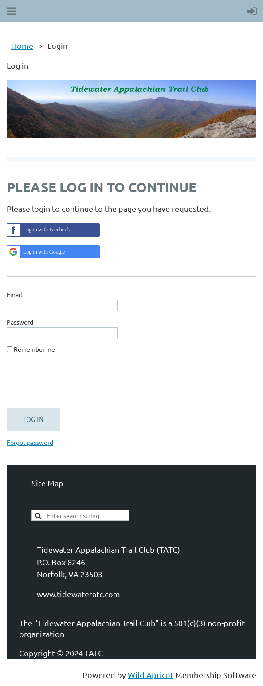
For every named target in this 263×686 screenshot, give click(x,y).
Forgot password (30, 442)
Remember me (34, 349)
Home (22, 45)
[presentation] (74, 384)
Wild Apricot (150, 674)
